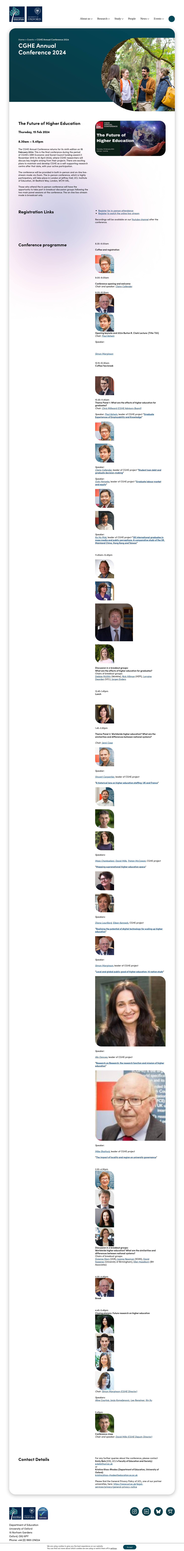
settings (113, 1548)
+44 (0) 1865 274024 (29, 1540)
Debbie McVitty (103, 676)
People (132, 18)
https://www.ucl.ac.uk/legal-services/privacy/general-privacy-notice (119, 1485)
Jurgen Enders (119, 679)
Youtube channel (140, 219)
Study (119, 18)
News (144, 18)
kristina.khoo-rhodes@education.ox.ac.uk (116, 1475)
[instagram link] (134, 1511)
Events (159, 18)
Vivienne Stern (102, 1258)
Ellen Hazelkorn (141, 1261)
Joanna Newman (125, 1258)
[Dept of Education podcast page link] (158, 1511)
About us (86, 18)
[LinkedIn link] (146, 1511)
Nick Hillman (128, 676)
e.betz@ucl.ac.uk (104, 1463)
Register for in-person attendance (115, 210)
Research (103, 18)
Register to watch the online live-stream (118, 213)
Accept (130, 1547)
